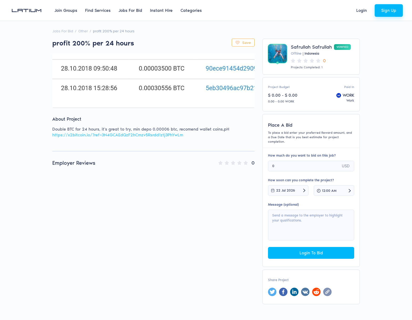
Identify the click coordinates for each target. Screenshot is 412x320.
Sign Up (388, 10)
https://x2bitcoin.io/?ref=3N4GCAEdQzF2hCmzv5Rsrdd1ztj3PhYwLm (117, 134)
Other (83, 31)
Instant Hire (161, 10)
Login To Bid (311, 252)
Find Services (98, 10)
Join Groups (65, 10)
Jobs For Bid (130, 10)
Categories (191, 10)
